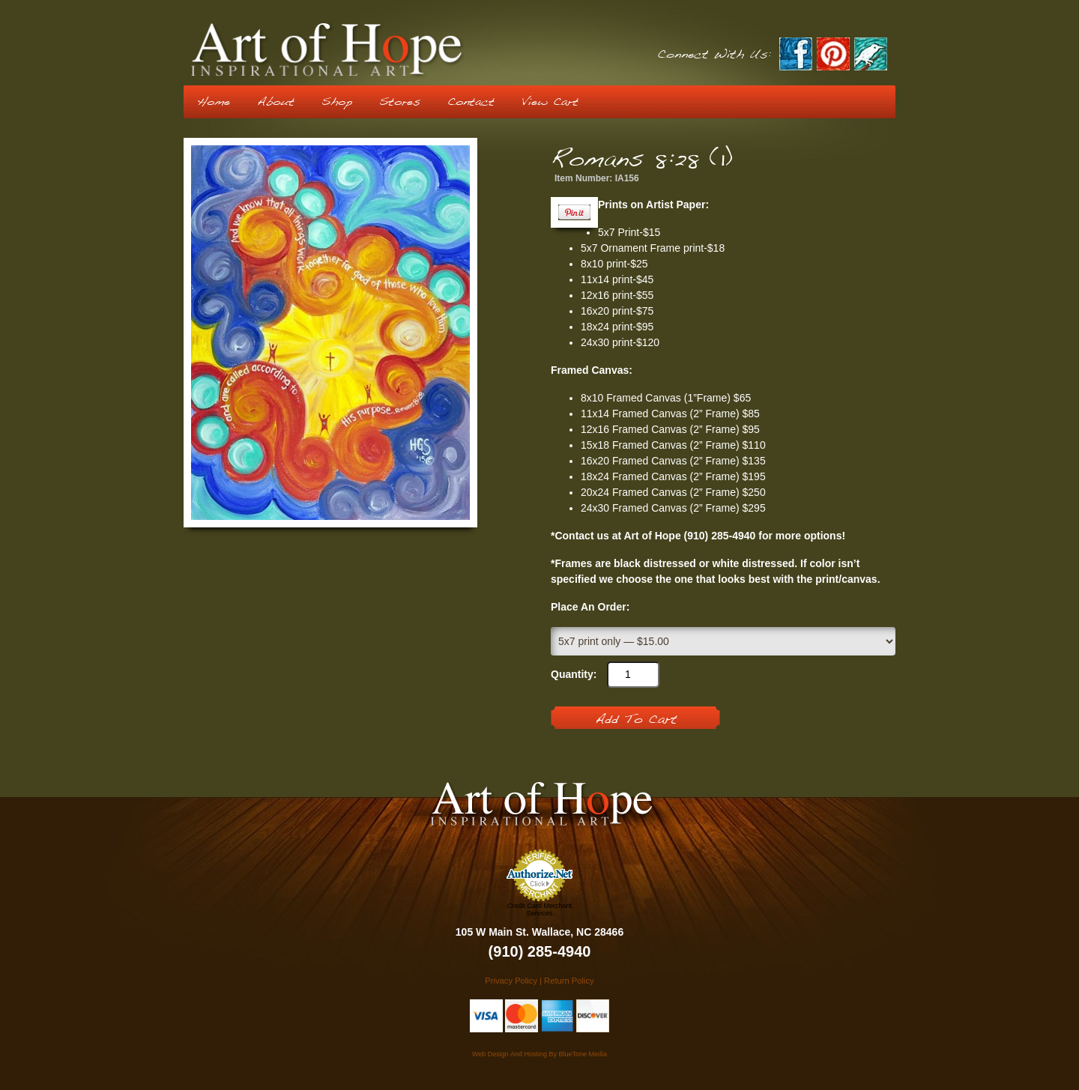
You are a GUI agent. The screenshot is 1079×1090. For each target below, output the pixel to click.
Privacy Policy (511, 980)
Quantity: (573, 674)
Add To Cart (636, 720)
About (275, 102)
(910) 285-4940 (540, 951)
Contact (471, 102)
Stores (399, 102)
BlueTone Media (582, 1054)
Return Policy (569, 980)
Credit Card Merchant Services (539, 909)
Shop (336, 102)
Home (213, 102)
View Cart (550, 102)
